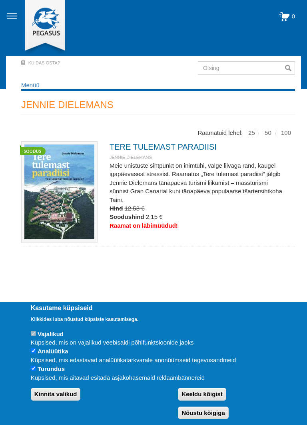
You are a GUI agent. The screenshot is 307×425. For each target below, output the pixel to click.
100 (286, 132)
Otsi (290, 68)
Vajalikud (51, 334)
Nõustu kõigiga (203, 412)
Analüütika (53, 351)
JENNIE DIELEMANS (131, 157)
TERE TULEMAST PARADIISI (163, 146)
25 (251, 132)
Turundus (51, 368)
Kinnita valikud (55, 394)
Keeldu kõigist (202, 394)
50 (268, 132)
